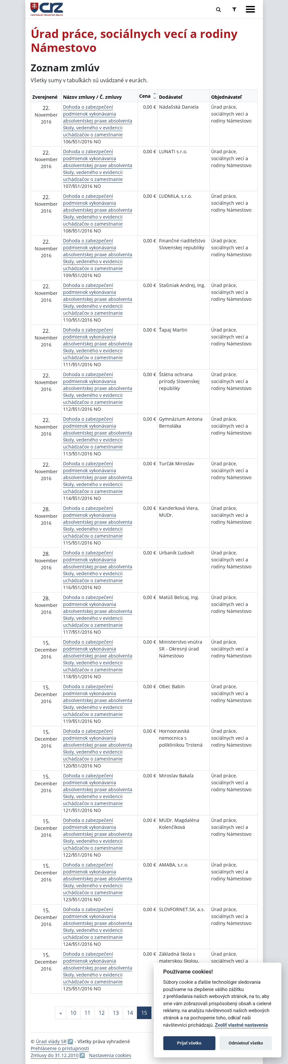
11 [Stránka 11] (87, 1012)
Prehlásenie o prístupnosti (60, 1048)
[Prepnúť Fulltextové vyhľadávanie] (218, 9)
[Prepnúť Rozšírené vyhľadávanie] (234, 9)
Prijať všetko (189, 1043)
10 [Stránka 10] (73, 1012)
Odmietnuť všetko (246, 1043)
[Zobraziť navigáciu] (250, 9)
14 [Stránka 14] (130, 1012)
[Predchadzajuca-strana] (60, 1013)
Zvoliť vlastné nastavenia (241, 1025)
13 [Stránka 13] (116, 1012)
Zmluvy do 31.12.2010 (55, 1055)
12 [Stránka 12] (102, 1012)
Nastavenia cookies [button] (110, 1055)
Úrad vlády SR (51, 1041)
